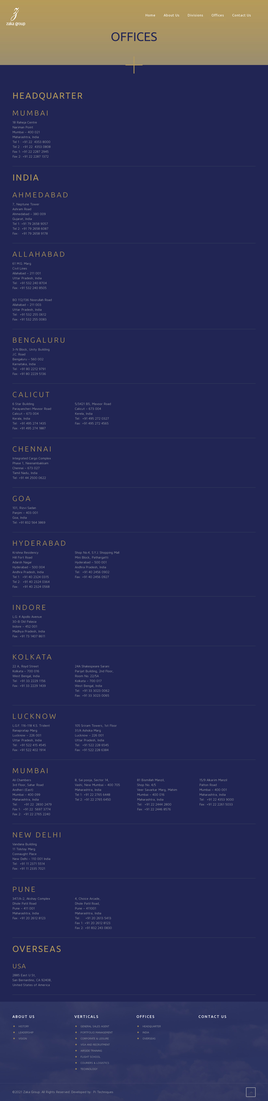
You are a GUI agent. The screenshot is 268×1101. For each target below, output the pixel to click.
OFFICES (145, 1016)
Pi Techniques (103, 1092)
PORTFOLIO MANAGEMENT (97, 1032)
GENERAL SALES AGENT (95, 1026)
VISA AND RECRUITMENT (95, 1044)
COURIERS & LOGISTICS (95, 1062)
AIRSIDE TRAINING (91, 1050)
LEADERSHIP (26, 1032)
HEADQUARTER (152, 1026)
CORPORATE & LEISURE (95, 1038)
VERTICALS (86, 1016)
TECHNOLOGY (89, 1069)
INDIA (146, 1032)
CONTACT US (212, 1016)
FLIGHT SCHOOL (90, 1056)
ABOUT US (23, 1016)
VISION (23, 1038)
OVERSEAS (149, 1038)
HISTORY (24, 1026)
